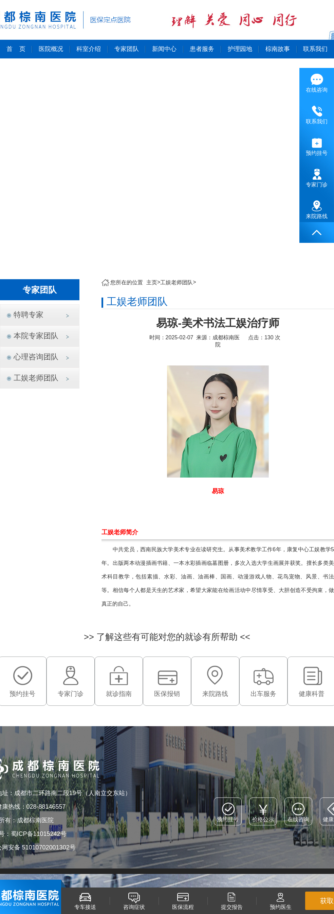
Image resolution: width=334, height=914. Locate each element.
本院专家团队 (36, 335)
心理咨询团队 (36, 357)
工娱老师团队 (36, 378)
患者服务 (202, 49)
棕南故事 (277, 49)
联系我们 (315, 49)
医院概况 (51, 49)
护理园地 (240, 49)
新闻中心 (164, 49)
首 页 (15, 49)
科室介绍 (88, 49)
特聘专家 (28, 314)
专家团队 (126, 49)
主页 (151, 282)
